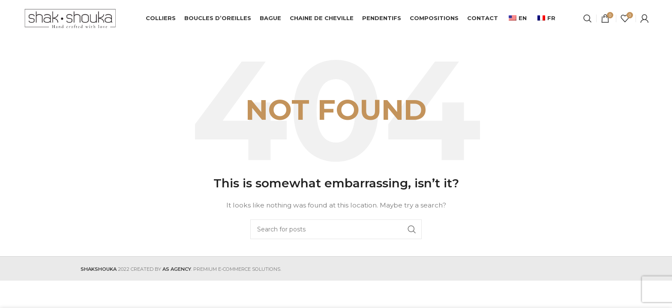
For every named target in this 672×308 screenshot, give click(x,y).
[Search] (587, 19)
